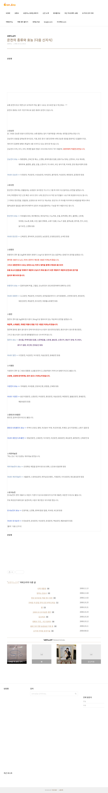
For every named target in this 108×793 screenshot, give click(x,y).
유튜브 (17, 13)
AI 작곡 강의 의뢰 (87, 13)
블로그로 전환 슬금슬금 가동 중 (41, 626)
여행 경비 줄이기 (22, 22)
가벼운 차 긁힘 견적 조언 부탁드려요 (41, 602)
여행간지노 (9, 22)
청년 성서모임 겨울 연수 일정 (41, 598)
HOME (8, 13)
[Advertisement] (54, 75)
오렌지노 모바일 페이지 (30, 13)
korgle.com (48, 22)
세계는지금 (36, 22)
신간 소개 (46, 13)
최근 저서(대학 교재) (71, 13)
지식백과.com (61, 22)
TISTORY (54, 790)
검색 (76, 694)
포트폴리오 (56, 13)
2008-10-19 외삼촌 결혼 (42, 612)
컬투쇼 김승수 (42, 593)
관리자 (61, 790)
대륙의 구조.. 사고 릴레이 (41, 621)
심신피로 (42, 616)
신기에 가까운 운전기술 (41, 631)
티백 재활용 (42, 588)
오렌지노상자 (13, 582)
